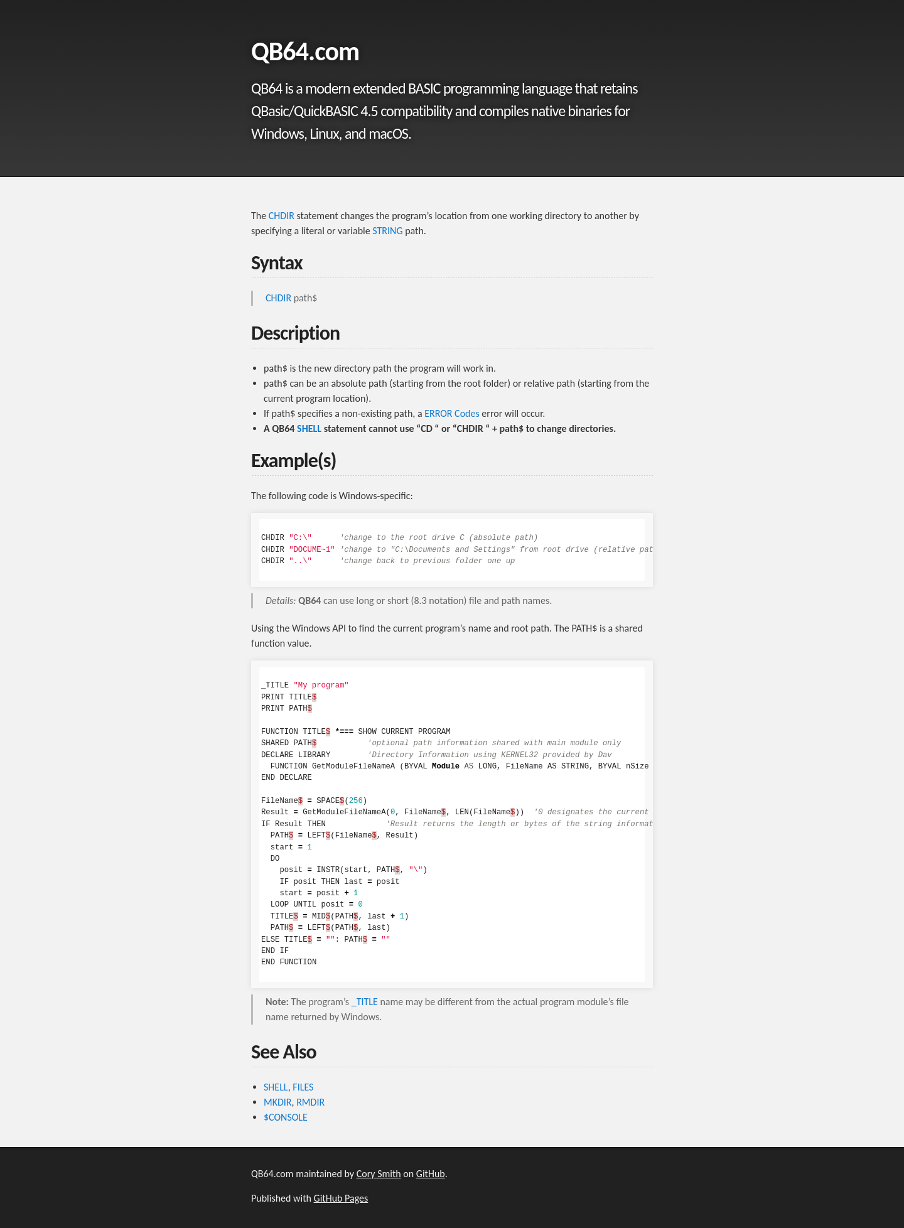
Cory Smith (379, 1174)
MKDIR (278, 1102)
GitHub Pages (341, 1198)
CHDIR (281, 216)
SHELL (309, 428)
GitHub (430, 1174)
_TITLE (365, 1002)
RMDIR (310, 1102)
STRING (387, 231)
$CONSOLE (286, 1117)
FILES (303, 1087)
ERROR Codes (452, 413)
